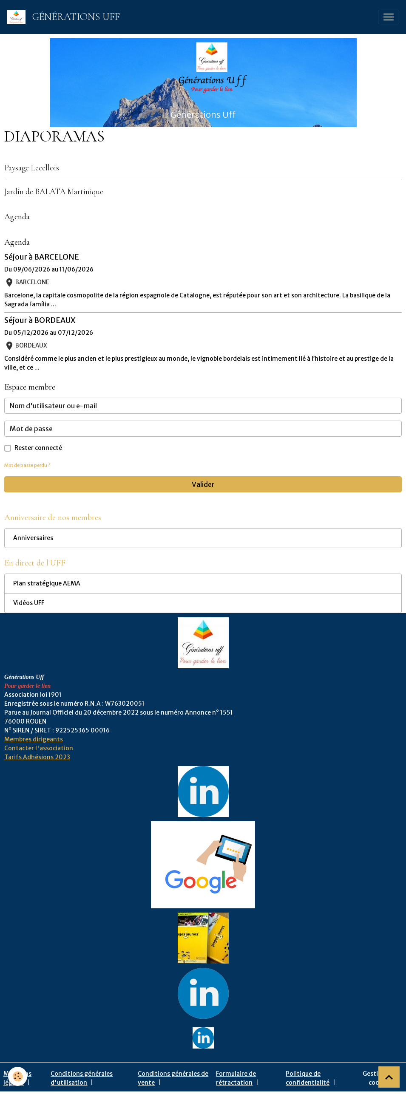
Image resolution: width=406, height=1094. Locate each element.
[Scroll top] (389, 1077)
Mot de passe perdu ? (27, 465)
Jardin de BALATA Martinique (53, 192)
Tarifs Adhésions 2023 (37, 757)
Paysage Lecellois (31, 168)
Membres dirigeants (33, 739)
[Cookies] (18, 1076)
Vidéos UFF (28, 603)
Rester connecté (38, 448)
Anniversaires (33, 538)
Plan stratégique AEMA (46, 583)
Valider (203, 484)
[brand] (65, 17)
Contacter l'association (38, 748)
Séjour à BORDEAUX (39, 320)
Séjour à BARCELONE (41, 257)
